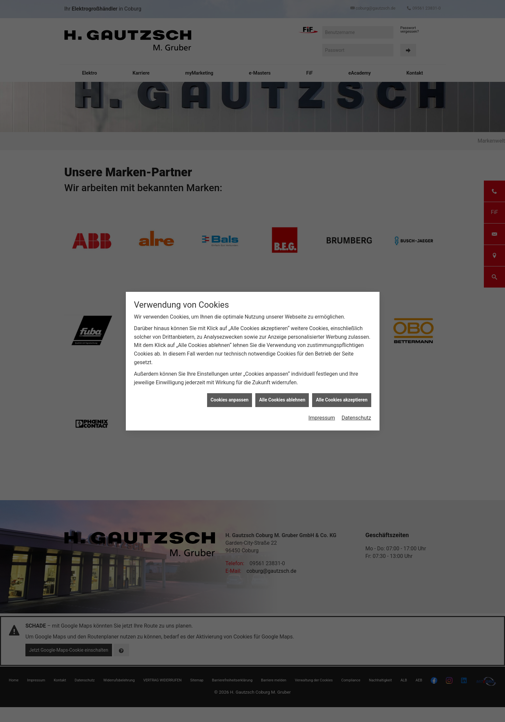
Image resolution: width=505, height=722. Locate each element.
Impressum (321, 418)
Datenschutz (356, 418)
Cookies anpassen (230, 399)
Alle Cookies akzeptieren (341, 399)
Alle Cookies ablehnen (282, 399)
